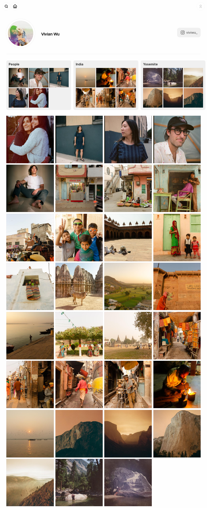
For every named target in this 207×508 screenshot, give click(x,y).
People (14, 64)
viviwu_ (189, 32)
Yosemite (150, 64)
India (79, 64)
